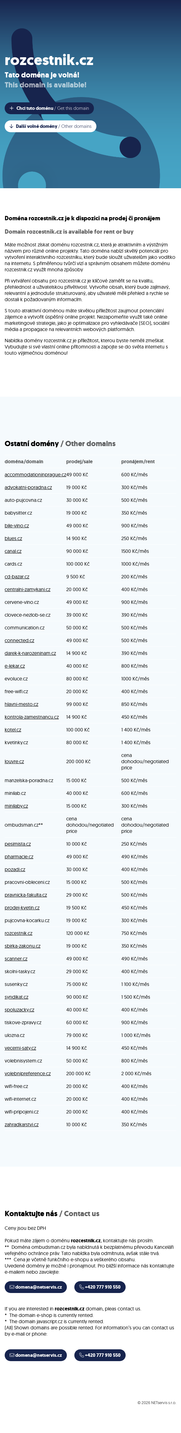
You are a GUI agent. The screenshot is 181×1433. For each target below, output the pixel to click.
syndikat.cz (16, 997)
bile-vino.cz (17, 525)
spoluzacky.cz (19, 1009)
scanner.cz (16, 958)
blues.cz (13, 538)
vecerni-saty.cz (20, 1048)
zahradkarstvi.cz (22, 1124)
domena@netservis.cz (36, 1287)
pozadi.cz (15, 869)
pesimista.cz (18, 844)
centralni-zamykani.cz (27, 589)
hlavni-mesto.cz (21, 704)
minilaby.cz (16, 806)
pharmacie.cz (19, 856)
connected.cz (19, 640)
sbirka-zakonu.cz (22, 946)
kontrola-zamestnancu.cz (32, 717)
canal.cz (13, 551)
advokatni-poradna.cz (28, 487)
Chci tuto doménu (49, 108)
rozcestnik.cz (18, 933)
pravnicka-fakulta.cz (26, 895)
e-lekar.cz (15, 666)
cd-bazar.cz (17, 576)
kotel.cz (13, 729)
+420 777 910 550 (100, 1287)
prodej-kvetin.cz (22, 907)
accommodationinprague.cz (35, 474)
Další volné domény (50, 126)
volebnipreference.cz (28, 1073)
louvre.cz (14, 761)
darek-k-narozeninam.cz (30, 653)
